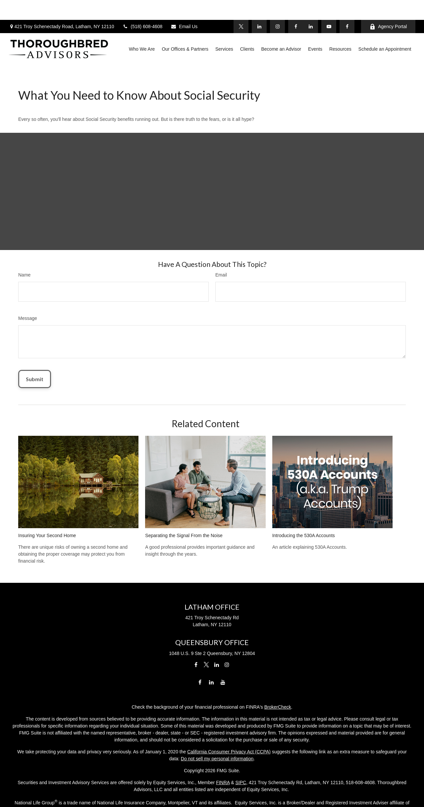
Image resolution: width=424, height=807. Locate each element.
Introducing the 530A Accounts (303, 505)
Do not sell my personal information (217, 728)
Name (24, 245)
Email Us (184, 6)
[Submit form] (34, 349)
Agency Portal (388, 7)
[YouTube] (328, 6)
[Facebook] (347, 6)
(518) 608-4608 (143, 6)
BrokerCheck (277, 677)
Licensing (212, 791)
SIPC (240, 752)
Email (221, 245)
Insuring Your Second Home (47, 505)
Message (27, 288)
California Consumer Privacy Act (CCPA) (229, 721)
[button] (141, 29)
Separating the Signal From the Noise (183, 505)
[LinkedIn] (310, 6)
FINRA (223, 752)
